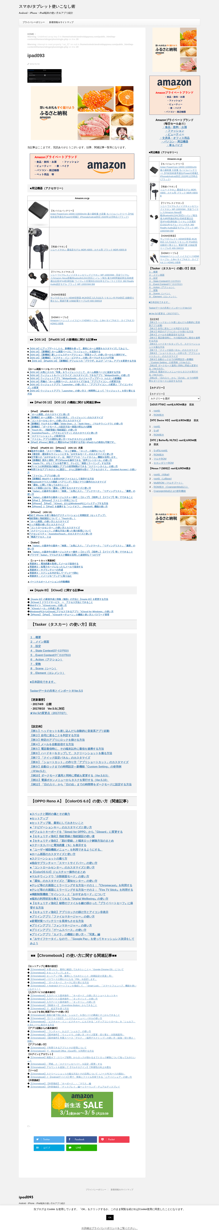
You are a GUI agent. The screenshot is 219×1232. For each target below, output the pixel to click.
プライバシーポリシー (34, 22)
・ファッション (174, 130)
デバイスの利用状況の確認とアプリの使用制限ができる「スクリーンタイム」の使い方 (74, 466)
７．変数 (35, 664)
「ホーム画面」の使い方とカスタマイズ (49, 521)
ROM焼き (159, 414)
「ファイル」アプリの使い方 (45, 475)
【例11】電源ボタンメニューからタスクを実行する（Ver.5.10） (69, 780)
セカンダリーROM (164, 463)
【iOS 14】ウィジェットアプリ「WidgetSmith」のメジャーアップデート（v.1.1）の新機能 (75, 378)
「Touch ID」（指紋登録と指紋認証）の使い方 (53, 430)
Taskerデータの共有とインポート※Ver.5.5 (56, 690)
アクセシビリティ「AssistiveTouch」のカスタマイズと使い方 (60, 534)
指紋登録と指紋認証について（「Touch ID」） (52, 518)
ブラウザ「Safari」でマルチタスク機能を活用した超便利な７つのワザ (65, 555)
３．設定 (35, 646)
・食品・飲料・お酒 (174, 127)
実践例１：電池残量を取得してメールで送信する (54, 563)
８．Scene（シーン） (43, 668)
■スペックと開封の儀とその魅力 (50, 814)
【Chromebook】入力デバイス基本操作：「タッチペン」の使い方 (62, 1002)
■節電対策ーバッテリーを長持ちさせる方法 (57, 921)
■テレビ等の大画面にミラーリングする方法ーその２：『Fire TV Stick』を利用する (81, 889)
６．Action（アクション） (46, 659)
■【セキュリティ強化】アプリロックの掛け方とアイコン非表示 (69, 912)
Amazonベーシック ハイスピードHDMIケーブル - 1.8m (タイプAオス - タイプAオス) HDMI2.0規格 (179, 259)
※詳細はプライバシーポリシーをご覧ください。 (109, 1228)
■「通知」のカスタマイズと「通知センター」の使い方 (63, 880)
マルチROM (160, 458)
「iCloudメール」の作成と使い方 (46, 608)
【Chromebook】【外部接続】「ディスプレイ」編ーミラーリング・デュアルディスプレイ (75, 1086)
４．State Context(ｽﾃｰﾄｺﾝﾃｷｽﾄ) (49, 650)
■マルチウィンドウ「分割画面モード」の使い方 (59, 876)
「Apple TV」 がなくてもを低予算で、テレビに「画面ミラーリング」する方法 (70, 463)
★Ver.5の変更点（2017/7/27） (49, 713)
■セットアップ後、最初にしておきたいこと (57, 822)
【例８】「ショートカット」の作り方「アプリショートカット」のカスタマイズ (79, 762)
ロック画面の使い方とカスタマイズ (46, 524)
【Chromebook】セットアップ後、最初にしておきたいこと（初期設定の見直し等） (71, 976)
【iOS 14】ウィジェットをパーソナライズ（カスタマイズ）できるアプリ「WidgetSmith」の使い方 (79, 375)
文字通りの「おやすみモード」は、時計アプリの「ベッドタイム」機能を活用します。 (74, 457)
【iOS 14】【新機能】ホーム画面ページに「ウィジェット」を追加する (64, 351)
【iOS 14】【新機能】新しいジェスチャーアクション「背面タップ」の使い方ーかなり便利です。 (78, 354)
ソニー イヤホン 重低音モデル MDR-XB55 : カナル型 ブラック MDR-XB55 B (88, 249)
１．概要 (35, 637)
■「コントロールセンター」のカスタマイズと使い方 (62, 867)
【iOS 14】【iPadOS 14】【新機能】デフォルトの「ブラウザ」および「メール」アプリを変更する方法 (83, 361)
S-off (156, 430)
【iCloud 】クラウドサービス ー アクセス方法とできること (61, 602)
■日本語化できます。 (43, 681)
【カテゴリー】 (157, 394)
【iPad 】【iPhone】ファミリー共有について (54, 500)
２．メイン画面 (39, 641)
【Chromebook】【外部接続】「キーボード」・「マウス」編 (60, 1083)
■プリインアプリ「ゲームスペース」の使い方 (58, 930)
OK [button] (110, 1217)
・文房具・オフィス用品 (174, 138)
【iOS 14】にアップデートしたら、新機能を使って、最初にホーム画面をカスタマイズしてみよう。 (79, 348)
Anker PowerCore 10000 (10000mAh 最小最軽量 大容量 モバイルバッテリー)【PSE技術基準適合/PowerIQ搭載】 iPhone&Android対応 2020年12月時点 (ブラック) (179, 173)
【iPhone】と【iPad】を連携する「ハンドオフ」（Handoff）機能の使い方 (69, 506)
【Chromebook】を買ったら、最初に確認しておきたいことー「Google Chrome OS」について (77, 969)
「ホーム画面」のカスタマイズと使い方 (50, 414)
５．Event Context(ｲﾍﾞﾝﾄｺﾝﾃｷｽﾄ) (50, 655)
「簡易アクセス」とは (40, 537)
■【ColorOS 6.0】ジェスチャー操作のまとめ (58, 872)
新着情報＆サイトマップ (61, 22)
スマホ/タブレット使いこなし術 (47, 7)
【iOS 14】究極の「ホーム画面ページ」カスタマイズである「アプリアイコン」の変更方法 (74, 381)
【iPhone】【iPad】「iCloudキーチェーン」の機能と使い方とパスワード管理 (69, 614)
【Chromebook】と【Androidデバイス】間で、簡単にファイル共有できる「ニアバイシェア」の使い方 (81, 1077)
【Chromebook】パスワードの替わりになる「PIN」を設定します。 (63, 979)
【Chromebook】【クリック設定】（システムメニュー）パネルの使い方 (66, 1018)
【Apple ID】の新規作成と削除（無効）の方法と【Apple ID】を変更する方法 (69, 599)
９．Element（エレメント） (47, 673)
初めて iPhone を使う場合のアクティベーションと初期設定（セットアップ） (68, 515)
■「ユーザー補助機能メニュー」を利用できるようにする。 (66, 849)
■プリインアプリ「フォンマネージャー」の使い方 (61, 925)
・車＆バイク (174, 145)
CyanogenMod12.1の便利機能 (170, 491)
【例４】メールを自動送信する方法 (52, 744)
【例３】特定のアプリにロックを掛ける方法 (57, 739)
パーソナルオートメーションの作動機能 (50, 581)
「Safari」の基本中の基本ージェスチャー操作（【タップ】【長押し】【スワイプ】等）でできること (82, 497)
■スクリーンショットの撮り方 (48, 858)
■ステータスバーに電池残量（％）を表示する (58, 845)
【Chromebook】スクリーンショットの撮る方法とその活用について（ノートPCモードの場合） (77, 1073)
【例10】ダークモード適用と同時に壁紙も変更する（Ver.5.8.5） (70, 775)
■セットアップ (39, 818)
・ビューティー (174, 134)
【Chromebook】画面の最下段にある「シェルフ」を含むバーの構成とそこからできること (75, 1015)
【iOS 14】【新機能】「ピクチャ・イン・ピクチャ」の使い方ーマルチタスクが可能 (71, 358)
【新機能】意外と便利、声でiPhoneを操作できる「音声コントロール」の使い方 (71, 460)
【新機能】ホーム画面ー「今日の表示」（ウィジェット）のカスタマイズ (66, 417)
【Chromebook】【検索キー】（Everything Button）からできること (63, 1005)
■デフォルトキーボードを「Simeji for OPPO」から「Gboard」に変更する (76, 831)
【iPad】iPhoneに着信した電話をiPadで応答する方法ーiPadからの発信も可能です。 (73, 442)
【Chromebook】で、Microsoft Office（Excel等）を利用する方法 (62, 1051)
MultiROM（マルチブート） (168, 482)
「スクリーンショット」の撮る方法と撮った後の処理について (60, 530)
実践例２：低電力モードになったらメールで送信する (56, 566)
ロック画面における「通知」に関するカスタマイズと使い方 (61, 488)
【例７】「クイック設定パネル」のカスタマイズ (60, 757)
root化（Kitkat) (161, 474)
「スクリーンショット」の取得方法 (47, 436)
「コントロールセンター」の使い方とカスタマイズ (55, 420)
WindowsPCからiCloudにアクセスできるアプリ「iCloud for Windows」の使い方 (71, 611)
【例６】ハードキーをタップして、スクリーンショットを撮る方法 (71, 753)
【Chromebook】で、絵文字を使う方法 (49, 1008)
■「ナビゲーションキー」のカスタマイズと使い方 (61, 827)
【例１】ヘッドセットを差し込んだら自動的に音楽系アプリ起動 (69, 730)
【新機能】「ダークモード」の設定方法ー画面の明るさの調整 (61, 426)
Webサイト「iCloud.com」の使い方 (48, 605)
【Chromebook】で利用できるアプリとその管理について (58, 1047)
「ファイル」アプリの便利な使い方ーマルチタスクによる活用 (61, 439)
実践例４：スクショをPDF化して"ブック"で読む (54, 573)
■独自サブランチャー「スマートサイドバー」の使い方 (63, 863)
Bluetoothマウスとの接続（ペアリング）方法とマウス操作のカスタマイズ (68, 482)
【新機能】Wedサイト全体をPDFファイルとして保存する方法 (62, 478)
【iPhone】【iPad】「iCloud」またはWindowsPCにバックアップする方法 (69, 503)
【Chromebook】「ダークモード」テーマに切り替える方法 (59, 982)
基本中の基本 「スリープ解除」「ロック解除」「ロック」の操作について (68, 451)
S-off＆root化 (161, 450)
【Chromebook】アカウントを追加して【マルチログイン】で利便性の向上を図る (70, 1067)
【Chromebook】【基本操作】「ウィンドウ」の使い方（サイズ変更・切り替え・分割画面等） (77, 1034)
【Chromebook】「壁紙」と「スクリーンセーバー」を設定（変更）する (66, 1064)
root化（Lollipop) (163, 478)
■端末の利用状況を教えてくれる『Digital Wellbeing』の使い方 (69, 898)
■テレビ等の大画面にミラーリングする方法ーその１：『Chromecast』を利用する (81, 885)
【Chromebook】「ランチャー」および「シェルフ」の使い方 (60, 1031)
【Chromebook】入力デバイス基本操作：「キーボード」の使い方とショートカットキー (74, 995)
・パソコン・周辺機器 (174, 141)
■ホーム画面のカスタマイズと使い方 (52, 854)
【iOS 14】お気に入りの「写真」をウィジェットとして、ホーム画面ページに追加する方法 (74, 372)
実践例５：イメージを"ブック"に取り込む (51, 576)
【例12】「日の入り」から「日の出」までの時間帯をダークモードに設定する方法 (81, 784)
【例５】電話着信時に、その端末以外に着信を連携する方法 (67, 748)
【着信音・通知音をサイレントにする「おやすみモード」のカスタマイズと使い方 (72, 454)
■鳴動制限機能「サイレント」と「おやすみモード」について (68, 894)
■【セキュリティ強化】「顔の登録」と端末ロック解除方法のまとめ (72, 840)
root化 (157, 410)
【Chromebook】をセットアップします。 (50, 972)
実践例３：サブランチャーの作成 (46, 570)
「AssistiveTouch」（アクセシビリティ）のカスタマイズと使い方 (64, 433)
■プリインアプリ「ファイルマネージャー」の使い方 (62, 916)
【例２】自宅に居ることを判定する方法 (54, 735)
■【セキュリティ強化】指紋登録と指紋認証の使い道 (62, 836)
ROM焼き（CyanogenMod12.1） (171, 487)
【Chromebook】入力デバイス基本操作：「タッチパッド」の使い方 (64, 998)
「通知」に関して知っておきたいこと (50, 485)
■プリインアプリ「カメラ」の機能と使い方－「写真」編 (65, 934)
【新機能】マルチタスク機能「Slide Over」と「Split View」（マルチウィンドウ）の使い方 (76, 423)
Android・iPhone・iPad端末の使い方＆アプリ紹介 (42, 1203)
